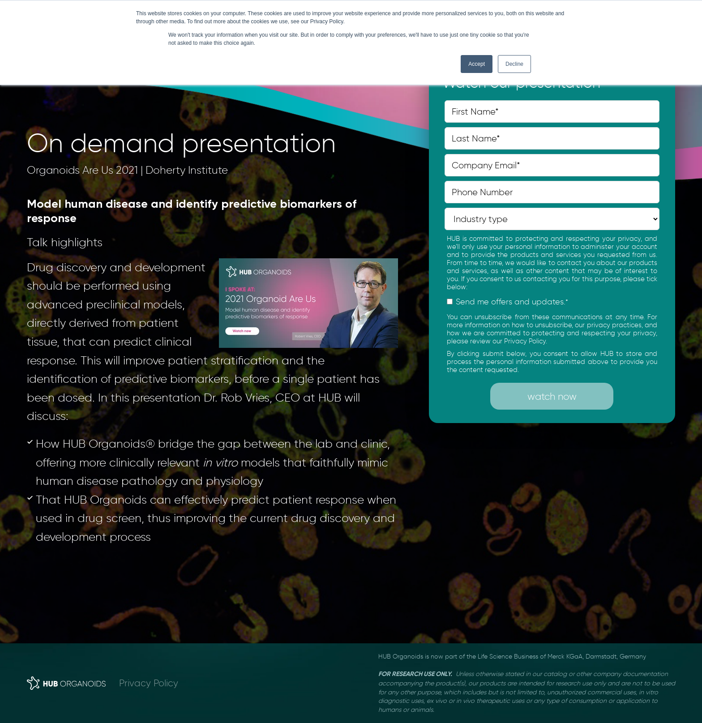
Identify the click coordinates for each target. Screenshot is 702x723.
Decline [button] (514, 64)
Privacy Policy (148, 683)
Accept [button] (476, 64)
